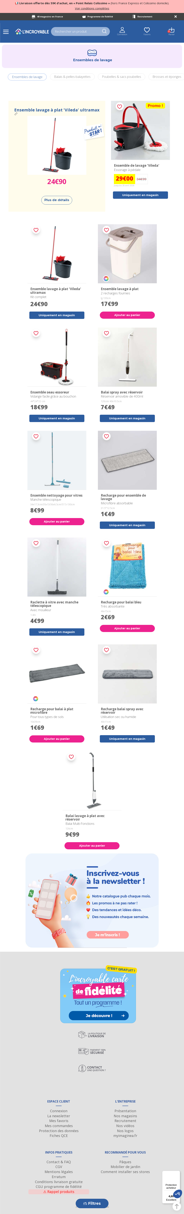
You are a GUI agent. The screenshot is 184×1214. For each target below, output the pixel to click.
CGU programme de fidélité (59, 1186)
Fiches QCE (59, 1135)
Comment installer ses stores (125, 1171)
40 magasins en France (50, 16)
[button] (177, 1194)
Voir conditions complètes (92, 8)
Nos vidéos (125, 1125)
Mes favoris (58, 1120)
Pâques (125, 1162)
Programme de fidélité (100, 16)
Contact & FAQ (59, 1162)
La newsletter (58, 1116)
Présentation (125, 1111)
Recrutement (144, 16)
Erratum (59, 1176)
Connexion (58, 1111)
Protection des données (59, 1130)
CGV (58, 1166)
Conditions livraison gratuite (59, 1181)
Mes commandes (59, 1125)
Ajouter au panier (127, 315)
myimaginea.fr (125, 1135)
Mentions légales (59, 1171)
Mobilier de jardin (125, 1166)
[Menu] (178, 1173)
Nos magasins (125, 1116)
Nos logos (125, 1130)
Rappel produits (58, 1191)
